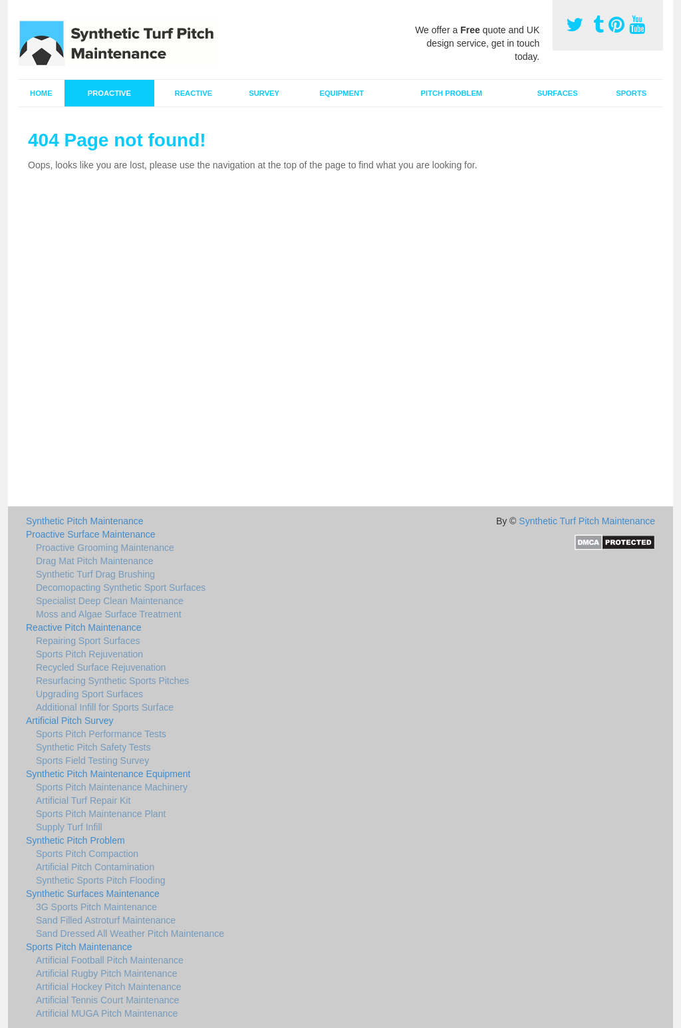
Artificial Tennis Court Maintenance (107, 1000)
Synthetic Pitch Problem (75, 840)
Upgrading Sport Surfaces (89, 694)
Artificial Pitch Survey (69, 720)
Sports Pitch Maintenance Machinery (112, 787)
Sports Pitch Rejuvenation (89, 654)
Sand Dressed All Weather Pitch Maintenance (130, 933)
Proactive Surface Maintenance (91, 534)
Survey (264, 93)
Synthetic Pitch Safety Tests (93, 747)
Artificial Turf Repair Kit (83, 800)
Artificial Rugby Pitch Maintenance (106, 973)
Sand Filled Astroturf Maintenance (106, 920)
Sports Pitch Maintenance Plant (101, 813)
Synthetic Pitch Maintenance (85, 521)
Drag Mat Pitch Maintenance (95, 561)
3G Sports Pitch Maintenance (96, 907)
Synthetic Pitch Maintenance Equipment (108, 774)
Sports (631, 93)
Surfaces (557, 93)
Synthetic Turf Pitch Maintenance (587, 521)
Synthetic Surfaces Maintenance (93, 893)
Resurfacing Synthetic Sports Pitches (112, 680)
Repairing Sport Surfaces (88, 640)
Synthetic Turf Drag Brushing (95, 574)
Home (41, 93)
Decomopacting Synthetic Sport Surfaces (120, 587)
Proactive (109, 93)
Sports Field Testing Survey (92, 760)
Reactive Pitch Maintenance (84, 627)
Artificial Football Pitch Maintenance (110, 960)
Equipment (341, 93)
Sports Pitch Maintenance (79, 947)
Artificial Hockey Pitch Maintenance (109, 986)
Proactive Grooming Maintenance (105, 547)
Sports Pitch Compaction (87, 853)
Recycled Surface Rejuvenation (101, 667)
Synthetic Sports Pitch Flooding (101, 880)
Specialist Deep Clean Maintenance (110, 601)
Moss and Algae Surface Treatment (109, 614)
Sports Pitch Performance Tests (101, 734)
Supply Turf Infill (69, 827)
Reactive (194, 93)
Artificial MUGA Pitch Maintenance (107, 1013)
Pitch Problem (452, 93)
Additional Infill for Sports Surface (105, 707)
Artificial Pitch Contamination (95, 867)
